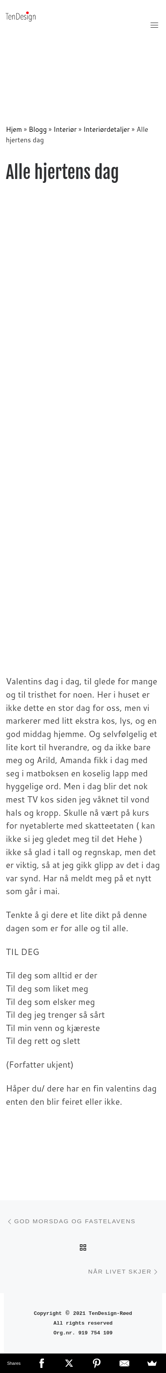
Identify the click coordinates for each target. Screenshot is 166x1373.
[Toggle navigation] (154, 25)
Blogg (38, 129)
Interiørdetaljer (106, 129)
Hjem (14, 129)
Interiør (65, 129)
